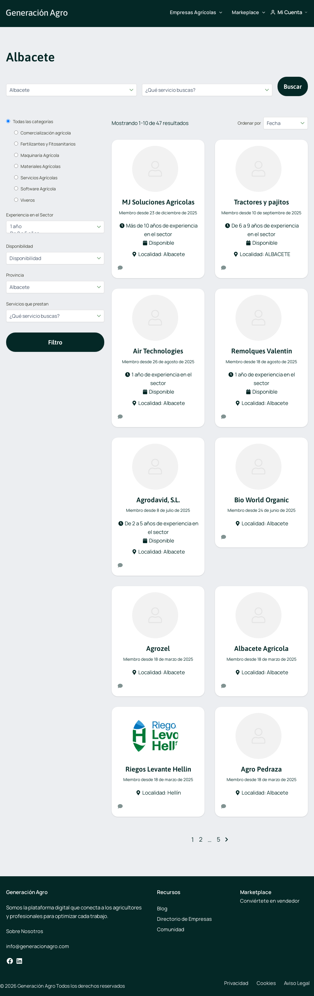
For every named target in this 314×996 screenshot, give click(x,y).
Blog (162, 908)
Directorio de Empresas (184, 918)
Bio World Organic (261, 500)
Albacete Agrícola (261, 649)
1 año (52, 226)
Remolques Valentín (261, 351)
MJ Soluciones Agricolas (158, 202)
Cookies (260, 983)
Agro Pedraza (261, 770)
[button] (219, 12)
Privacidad (234, 983)
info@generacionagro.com (37, 946)
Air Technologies (158, 351)
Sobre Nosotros (25, 931)
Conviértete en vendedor (270, 900)
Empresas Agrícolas (196, 12)
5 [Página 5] (218, 841)
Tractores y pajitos (261, 202)
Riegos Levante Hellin (158, 770)
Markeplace (248, 12)
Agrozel (158, 649)
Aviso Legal (289, 983)
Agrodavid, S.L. (158, 500)
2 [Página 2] (200, 841)
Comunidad (170, 929)
